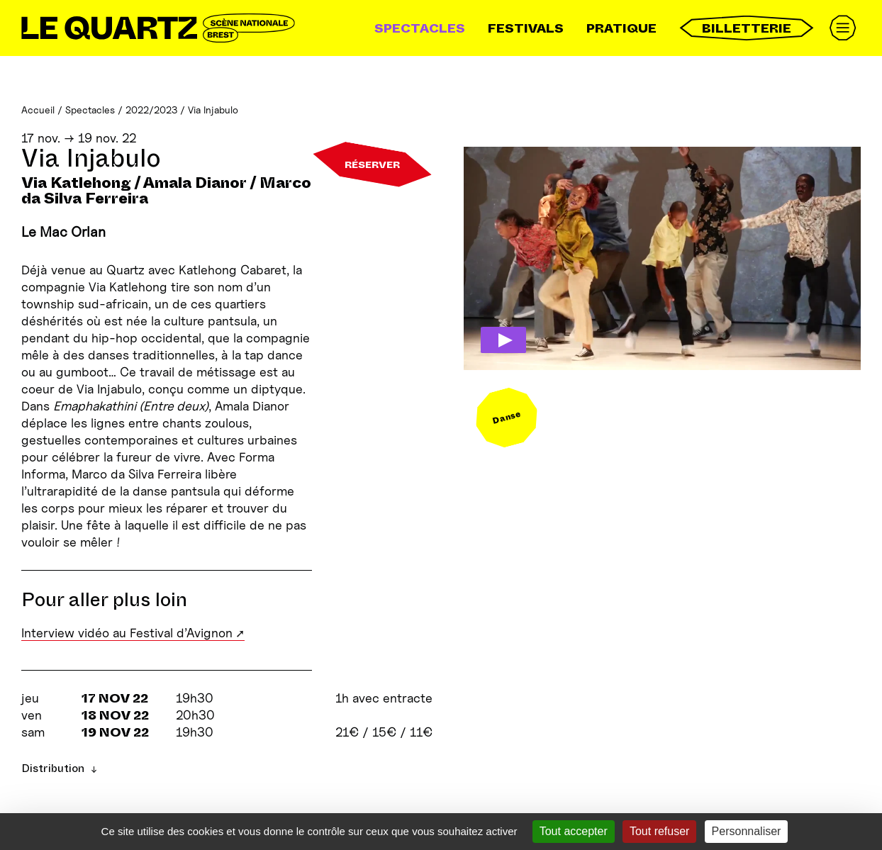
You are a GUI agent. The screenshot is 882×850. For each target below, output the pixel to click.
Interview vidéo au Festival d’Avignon (127, 632)
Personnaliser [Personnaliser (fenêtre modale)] (746, 831)
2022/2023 (151, 110)
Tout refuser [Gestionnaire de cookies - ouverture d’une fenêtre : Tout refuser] (659, 831)
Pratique (621, 28)
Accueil (38, 110)
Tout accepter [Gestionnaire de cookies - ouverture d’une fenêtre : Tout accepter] (574, 831)
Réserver (372, 164)
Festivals (526, 28)
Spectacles (419, 28)
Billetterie (746, 28)
